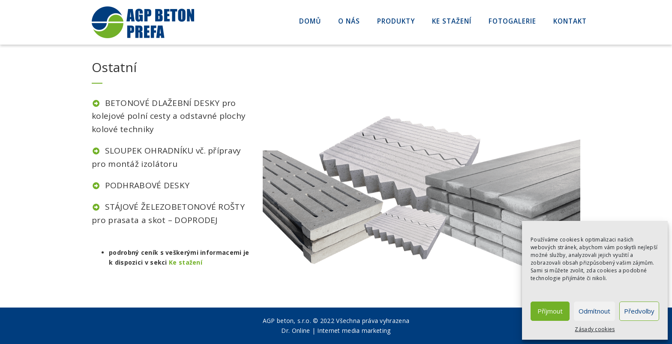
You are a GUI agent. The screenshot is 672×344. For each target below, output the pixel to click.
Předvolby (639, 311)
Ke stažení (451, 21)
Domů (310, 21)
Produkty (396, 21)
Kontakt (570, 21)
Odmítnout (594, 311)
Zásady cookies (595, 329)
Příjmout (550, 311)
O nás (349, 21)
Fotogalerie (512, 21)
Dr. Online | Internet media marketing (335, 330)
